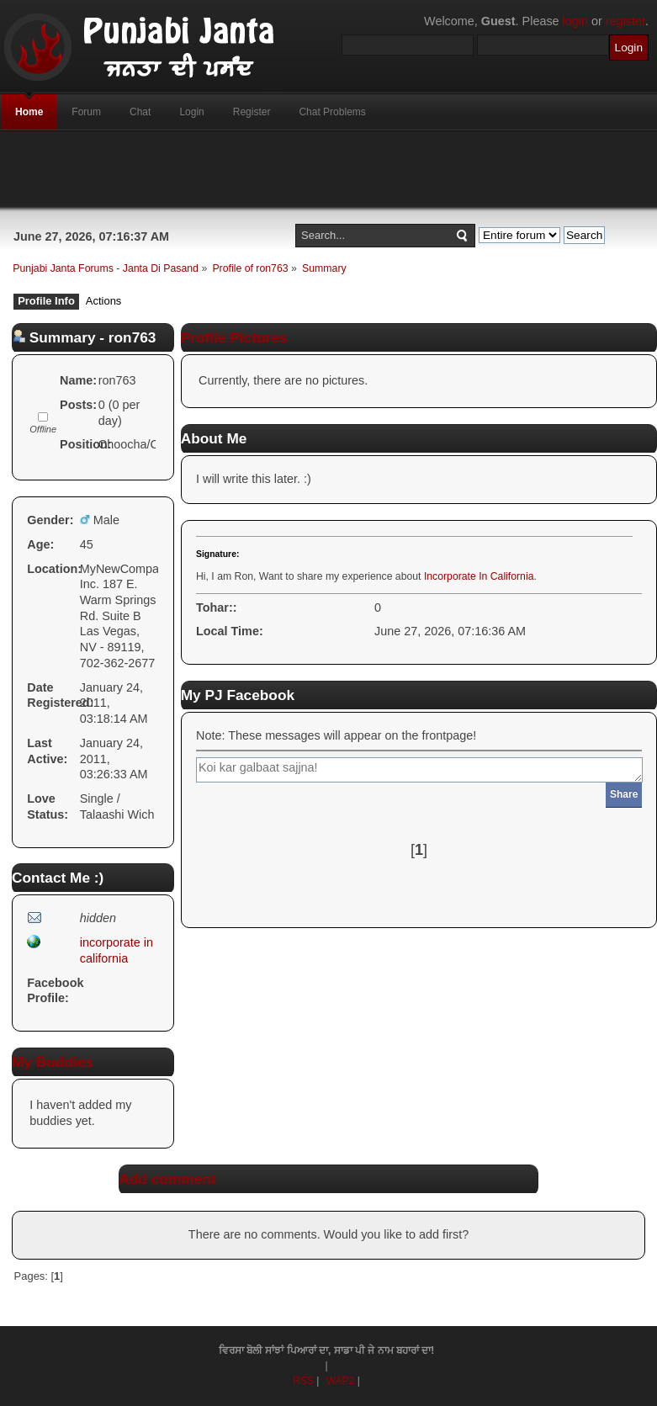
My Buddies (52, 1061)
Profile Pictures (234, 337)
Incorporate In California (479, 576)
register (625, 21)
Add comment (167, 1178)
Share (624, 794)
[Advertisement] (329, 169)
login (575, 21)
